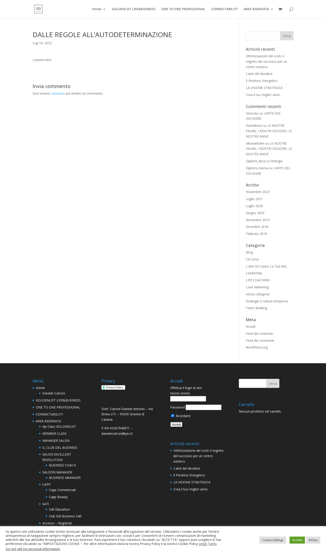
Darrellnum (254, 125)
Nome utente (180, 393)
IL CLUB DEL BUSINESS (59, 447)
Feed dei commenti (260, 340)
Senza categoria (257, 294)
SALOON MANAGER (57, 472)
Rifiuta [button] (313, 540)
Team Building (256, 308)
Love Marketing (257, 287)
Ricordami (180, 416)
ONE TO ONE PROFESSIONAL (183, 9)
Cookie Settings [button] (272, 540)
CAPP (46, 484)
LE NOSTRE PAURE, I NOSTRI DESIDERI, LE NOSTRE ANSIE (269, 130)
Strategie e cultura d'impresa (267, 301)
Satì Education (59, 509)
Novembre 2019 (258, 220)
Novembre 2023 (258, 192)
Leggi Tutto (208, 543)
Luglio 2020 (254, 206)
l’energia (277, 161)
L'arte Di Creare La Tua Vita (266, 266)
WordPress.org (257, 347)
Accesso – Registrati (57, 523)
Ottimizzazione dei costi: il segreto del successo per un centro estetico (266, 61)
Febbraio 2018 (256, 234)
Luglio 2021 (254, 199)
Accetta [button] (297, 540)
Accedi (250, 326)
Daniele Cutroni (53, 393)
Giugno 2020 (255, 213)
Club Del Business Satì (65, 516)
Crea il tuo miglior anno (263, 95)
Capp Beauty (58, 497)
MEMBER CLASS (54, 433)
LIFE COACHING (258, 280)
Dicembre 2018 (257, 226)
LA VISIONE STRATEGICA (264, 88)
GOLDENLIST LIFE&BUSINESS (134, 9)
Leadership (254, 273)
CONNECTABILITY (224, 9)
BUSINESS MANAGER (65, 477)
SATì (45, 504)
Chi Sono (252, 259)
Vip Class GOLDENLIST (59, 426)
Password (177, 407)
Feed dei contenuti (259, 333)
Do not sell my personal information (33, 549)
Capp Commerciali (62, 490)
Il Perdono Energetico (262, 81)
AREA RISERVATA (256, 9)
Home (96, 9)
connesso (58, 93)
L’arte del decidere (259, 74)
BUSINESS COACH (62, 465)
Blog (249, 252)
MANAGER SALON (56, 440)
